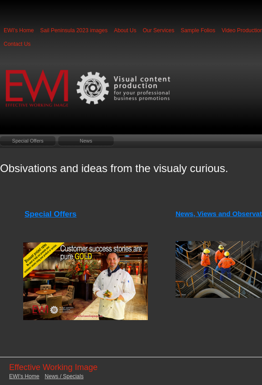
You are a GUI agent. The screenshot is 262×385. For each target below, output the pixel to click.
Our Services (158, 30)
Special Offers (28, 140)
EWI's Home (19, 30)
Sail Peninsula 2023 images (73, 30)
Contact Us (17, 44)
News (86, 140)
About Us (125, 30)
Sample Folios (198, 30)
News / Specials (64, 376)
